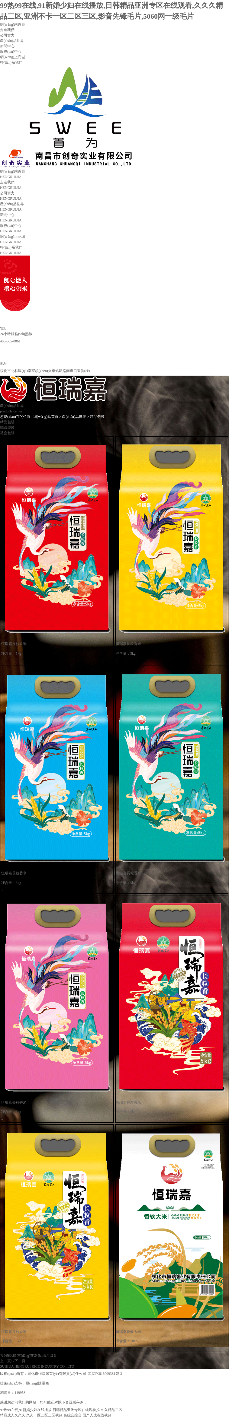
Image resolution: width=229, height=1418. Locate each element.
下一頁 (20, 1361)
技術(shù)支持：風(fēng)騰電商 (24, 1383)
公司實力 (7, 35)
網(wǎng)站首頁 (12, 24)
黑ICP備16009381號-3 (107, 1374)
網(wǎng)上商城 (12, 57)
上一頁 (5, 1361)
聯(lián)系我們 (11, 62)
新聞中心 (7, 46)
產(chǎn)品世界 (12, 41)
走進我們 (7, 30)
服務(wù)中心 (10, 51)
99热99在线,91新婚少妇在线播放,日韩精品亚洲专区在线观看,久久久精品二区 (61, 1410)
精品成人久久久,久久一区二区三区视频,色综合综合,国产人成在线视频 (55, 1415)
